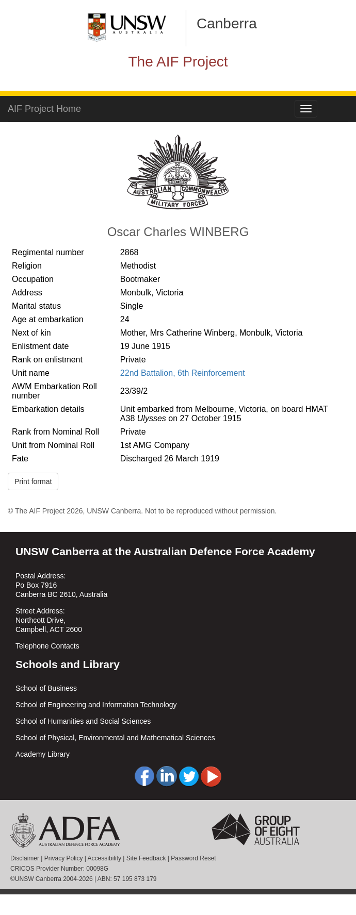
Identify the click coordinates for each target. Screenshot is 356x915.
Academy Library (42, 754)
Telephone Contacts (47, 646)
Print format (33, 481)
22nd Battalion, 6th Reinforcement (182, 373)
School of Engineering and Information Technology (96, 705)
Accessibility (104, 858)
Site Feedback (146, 858)
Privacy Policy (63, 858)
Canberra (227, 23)
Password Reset (193, 858)
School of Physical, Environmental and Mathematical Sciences (115, 738)
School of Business (46, 688)
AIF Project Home (44, 109)
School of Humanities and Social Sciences (83, 721)
